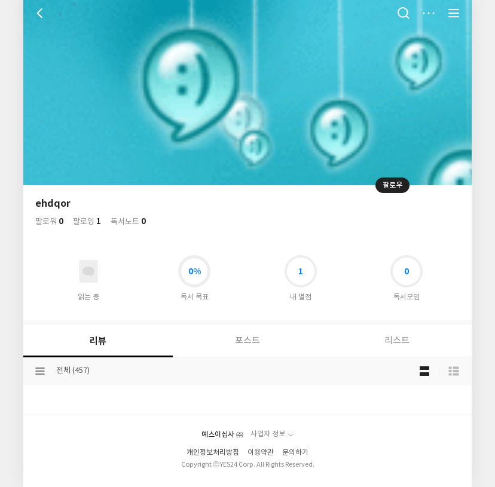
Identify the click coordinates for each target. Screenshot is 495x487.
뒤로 (41, 13)
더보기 (429, 13)
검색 (404, 13)
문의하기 (295, 453)
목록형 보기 (454, 371)
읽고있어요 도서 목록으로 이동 (88, 271)
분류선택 (40, 371)
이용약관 (261, 453)
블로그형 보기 (424, 371)
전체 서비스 (454, 13)
